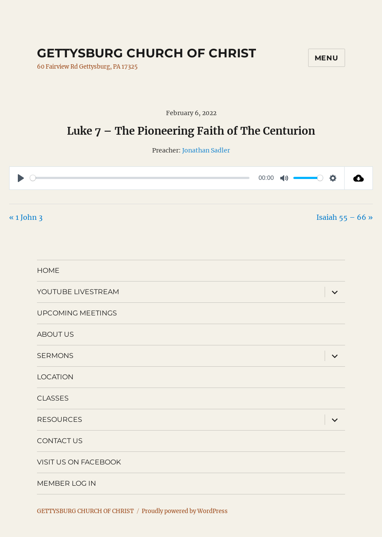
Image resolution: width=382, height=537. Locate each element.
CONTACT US (60, 441)
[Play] (21, 178)
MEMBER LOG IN (66, 483)
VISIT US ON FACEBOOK (79, 462)
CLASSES (53, 398)
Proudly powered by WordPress (185, 511)
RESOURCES (59, 419)
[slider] (139, 178)
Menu (327, 58)
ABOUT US (55, 334)
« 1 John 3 (26, 217)
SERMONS (55, 355)
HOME (48, 270)
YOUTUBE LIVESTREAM (78, 292)
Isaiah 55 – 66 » (344, 217)
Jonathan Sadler (206, 150)
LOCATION (55, 377)
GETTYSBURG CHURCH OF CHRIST (146, 53)
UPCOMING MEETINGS (77, 313)
